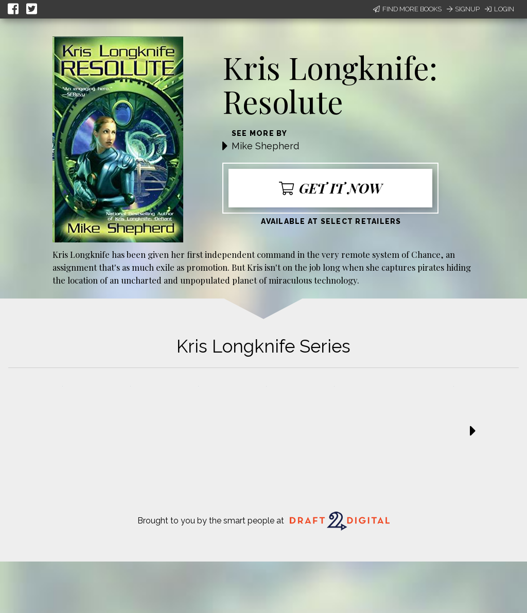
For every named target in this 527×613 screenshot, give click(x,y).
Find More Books (407, 9)
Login (499, 9)
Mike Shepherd (265, 146)
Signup (463, 9)
